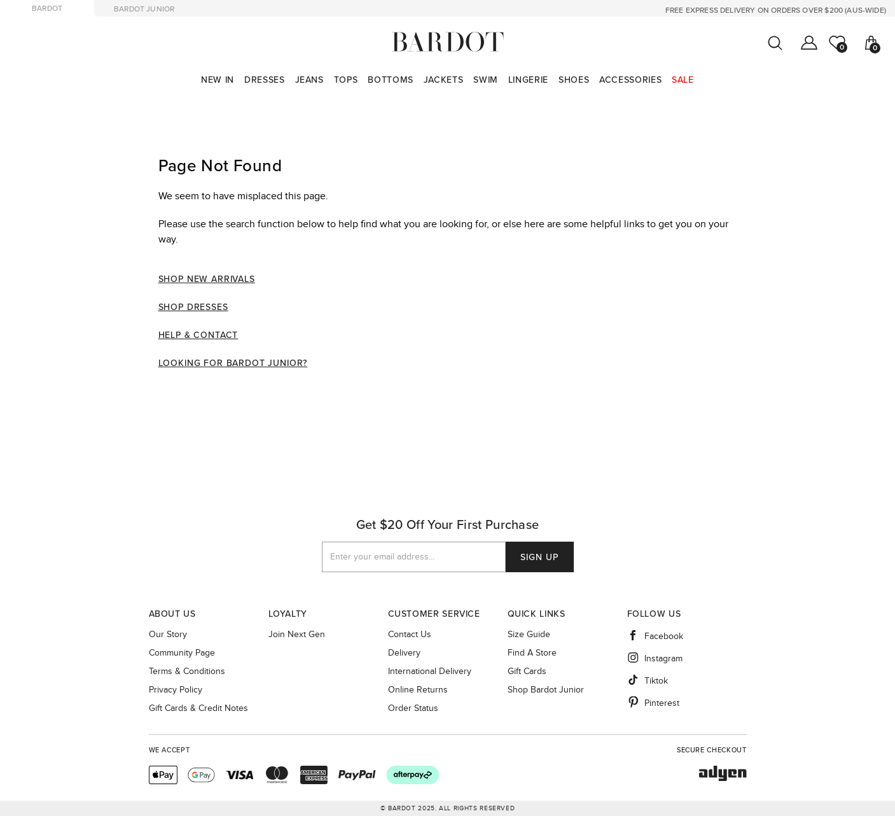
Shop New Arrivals (206, 279)
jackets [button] (443, 80)
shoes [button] (574, 80)
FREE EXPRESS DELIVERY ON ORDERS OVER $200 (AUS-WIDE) (775, 10)
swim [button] (485, 80)
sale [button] (683, 80)
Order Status (413, 708)
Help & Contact (198, 335)
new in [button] (217, 80)
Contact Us (409, 635)
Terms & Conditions (187, 671)
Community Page (182, 653)
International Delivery (429, 671)
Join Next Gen (296, 635)
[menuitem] (217, 79)
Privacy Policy (175, 690)
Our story (168, 635)
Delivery (404, 653)
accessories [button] (630, 80)
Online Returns (418, 690)
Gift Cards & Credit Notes (198, 708)
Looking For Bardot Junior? (233, 363)
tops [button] (346, 80)
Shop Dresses (193, 307)
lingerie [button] (528, 80)
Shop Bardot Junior (546, 690)
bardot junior (144, 9)
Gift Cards (527, 671)
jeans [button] (309, 80)
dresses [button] (264, 80)
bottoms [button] (390, 80)
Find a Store (532, 653)
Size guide (529, 635)
